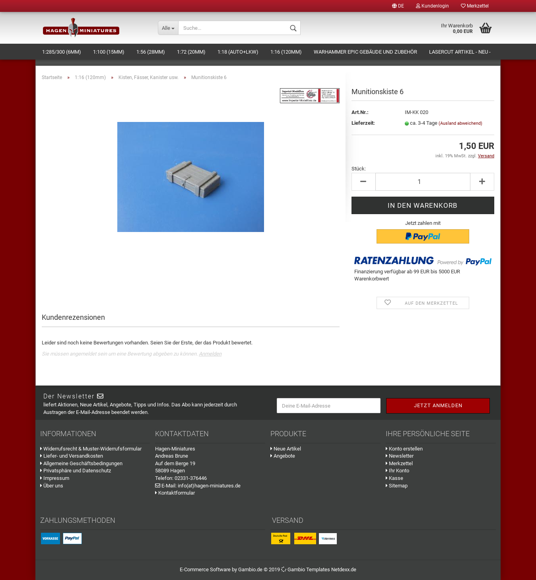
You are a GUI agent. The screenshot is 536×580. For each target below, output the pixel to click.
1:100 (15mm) (108, 52)
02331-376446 (191, 478)
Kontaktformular (175, 493)
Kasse (394, 478)
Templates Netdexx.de (331, 569)
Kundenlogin (432, 6)
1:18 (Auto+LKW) (238, 52)
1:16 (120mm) (286, 52)
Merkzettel (475, 6)
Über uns (51, 486)
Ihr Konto (397, 471)
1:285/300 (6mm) (61, 52)
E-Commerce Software (205, 569)
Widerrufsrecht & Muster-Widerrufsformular (91, 449)
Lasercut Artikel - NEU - (460, 52)
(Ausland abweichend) (460, 123)
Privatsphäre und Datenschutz (75, 471)
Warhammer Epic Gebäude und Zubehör (365, 52)
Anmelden (210, 354)
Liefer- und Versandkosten (71, 456)
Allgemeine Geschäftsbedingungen (81, 463)
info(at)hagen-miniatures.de (209, 486)
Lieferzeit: (363, 123)
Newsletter (400, 456)
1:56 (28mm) (150, 52)
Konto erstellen (404, 449)
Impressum (54, 478)
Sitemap (397, 486)
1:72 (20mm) (191, 52)
